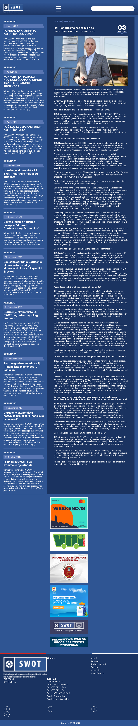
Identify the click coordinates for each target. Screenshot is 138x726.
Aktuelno (95, 661)
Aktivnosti (10, 21)
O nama (51, 658)
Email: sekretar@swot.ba (58, 699)
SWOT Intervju (10, 682)
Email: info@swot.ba (56, 696)
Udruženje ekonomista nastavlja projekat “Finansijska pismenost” (24, 416)
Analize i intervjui (98, 664)
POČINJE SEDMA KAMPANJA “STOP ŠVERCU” (22, 128)
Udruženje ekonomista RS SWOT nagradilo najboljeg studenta (21, 174)
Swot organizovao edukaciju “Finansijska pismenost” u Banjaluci (22, 367)
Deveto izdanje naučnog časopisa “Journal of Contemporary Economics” (21, 225)
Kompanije (95, 670)
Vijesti (94, 658)
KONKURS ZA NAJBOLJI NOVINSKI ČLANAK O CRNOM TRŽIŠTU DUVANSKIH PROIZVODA (23, 81)
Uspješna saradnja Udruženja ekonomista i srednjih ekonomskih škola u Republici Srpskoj (23, 266)
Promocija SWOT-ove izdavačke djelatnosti (18, 463)
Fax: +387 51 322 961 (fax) (58, 693)
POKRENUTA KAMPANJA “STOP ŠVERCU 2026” (20, 32)
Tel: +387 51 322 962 (56, 690)
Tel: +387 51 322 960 (56, 687)
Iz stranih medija (98, 673)
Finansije (95, 667)
